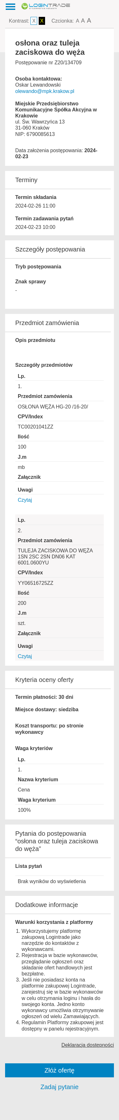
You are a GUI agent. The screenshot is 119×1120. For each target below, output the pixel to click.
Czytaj (25, 500)
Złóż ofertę (59, 1070)
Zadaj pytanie (59, 1086)
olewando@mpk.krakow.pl (44, 91)
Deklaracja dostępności (88, 1045)
